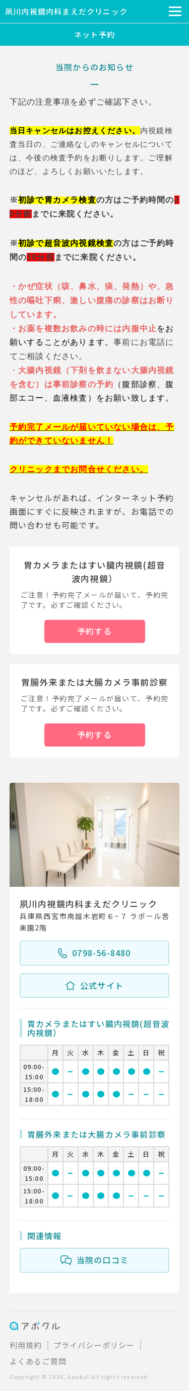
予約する (94, 631)
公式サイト (94, 985)
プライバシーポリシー (94, 1345)
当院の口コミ (94, 1260)
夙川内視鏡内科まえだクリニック (66, 11)
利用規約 (26, 1345)
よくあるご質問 (38, 1361)
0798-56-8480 (94, 953)
